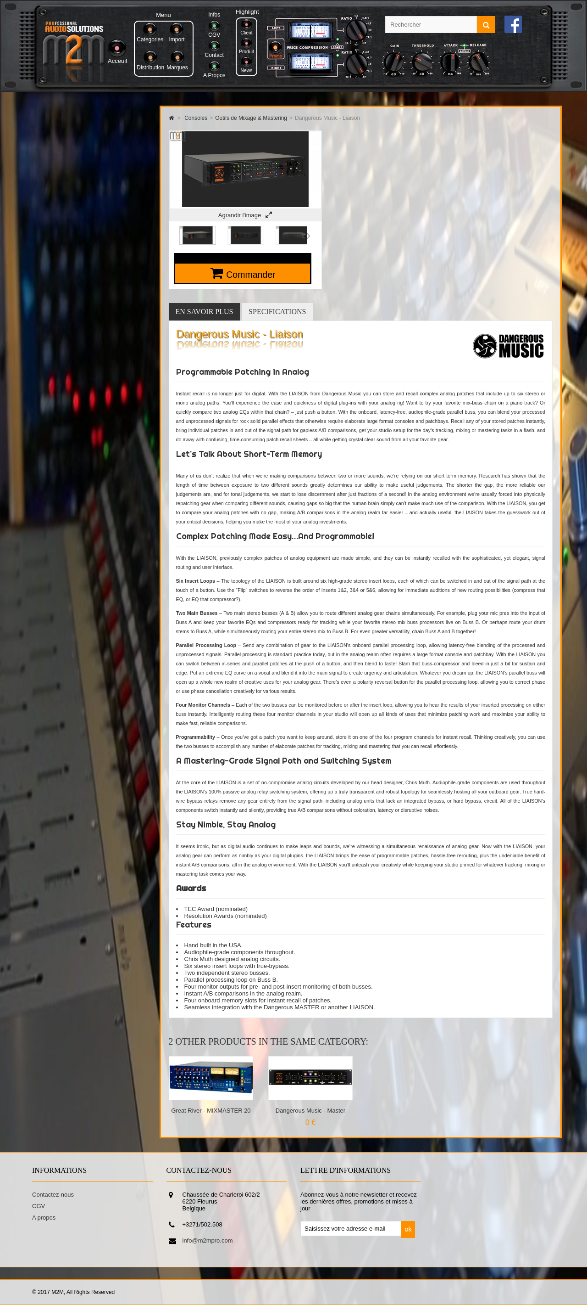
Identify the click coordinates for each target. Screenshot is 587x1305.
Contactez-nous (53, 1194)
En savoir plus (204, 311)
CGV (38, 1206)
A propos (43, 1217)
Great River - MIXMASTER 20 (210, 1110)
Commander (250, 275)
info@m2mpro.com (208, 1240)
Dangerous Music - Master (310, 1110)
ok (408, 1229)
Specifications (277, 311)
